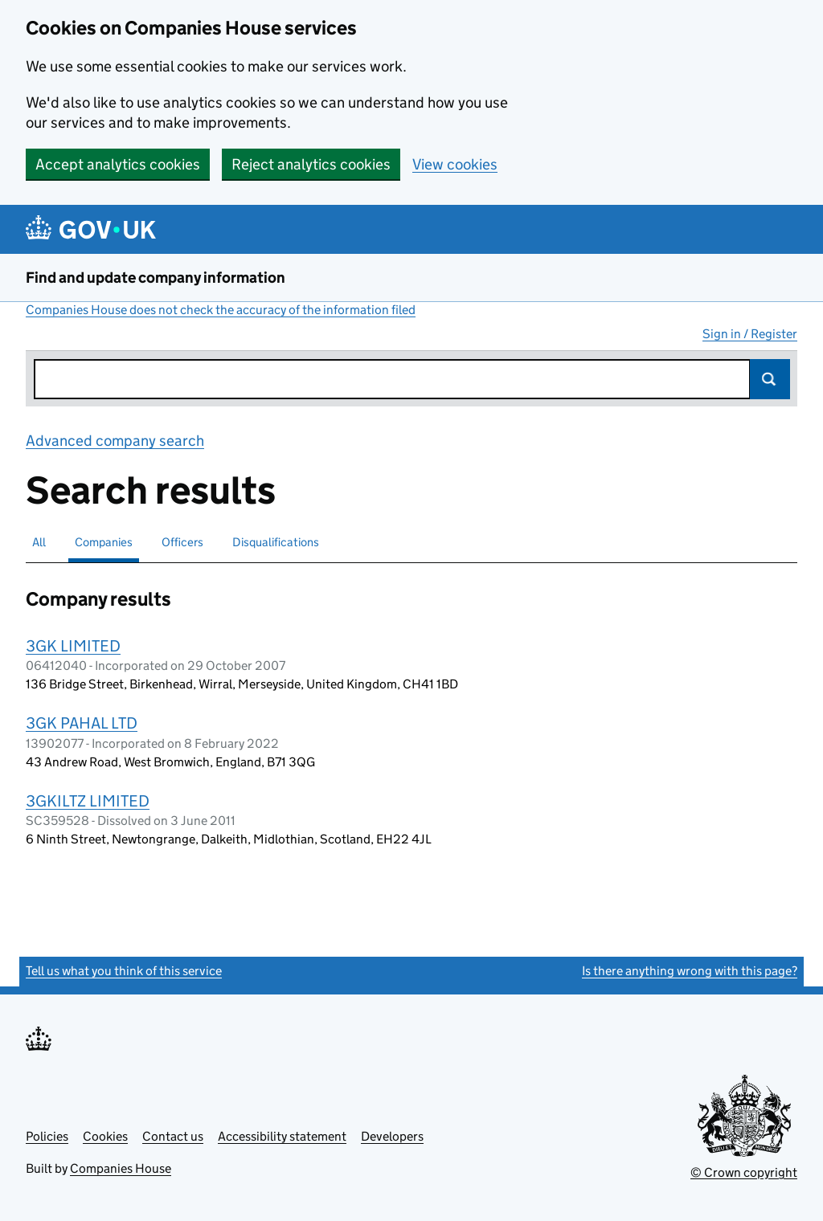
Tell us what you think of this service (124, 970)
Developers (392, 1136)
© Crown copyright (743, 1172)
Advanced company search (115, 440)
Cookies (105, 1136)
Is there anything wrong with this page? (689, 970)
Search (770, 379)
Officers (182, 541)
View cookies (454, 164)
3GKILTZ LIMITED (87, 801)
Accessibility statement (282, 1136)
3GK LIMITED (73, 645)
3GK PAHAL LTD (81, 723)
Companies (104, 541)
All (39, 541)
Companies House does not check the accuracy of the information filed (221, 309)
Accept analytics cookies (117, 164)
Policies (47, 1136)
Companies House (120, 1168)
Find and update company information (155, 277)
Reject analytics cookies (311, 164)
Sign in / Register (749, 333)
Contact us (172, 1136)
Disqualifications (275, 541)
